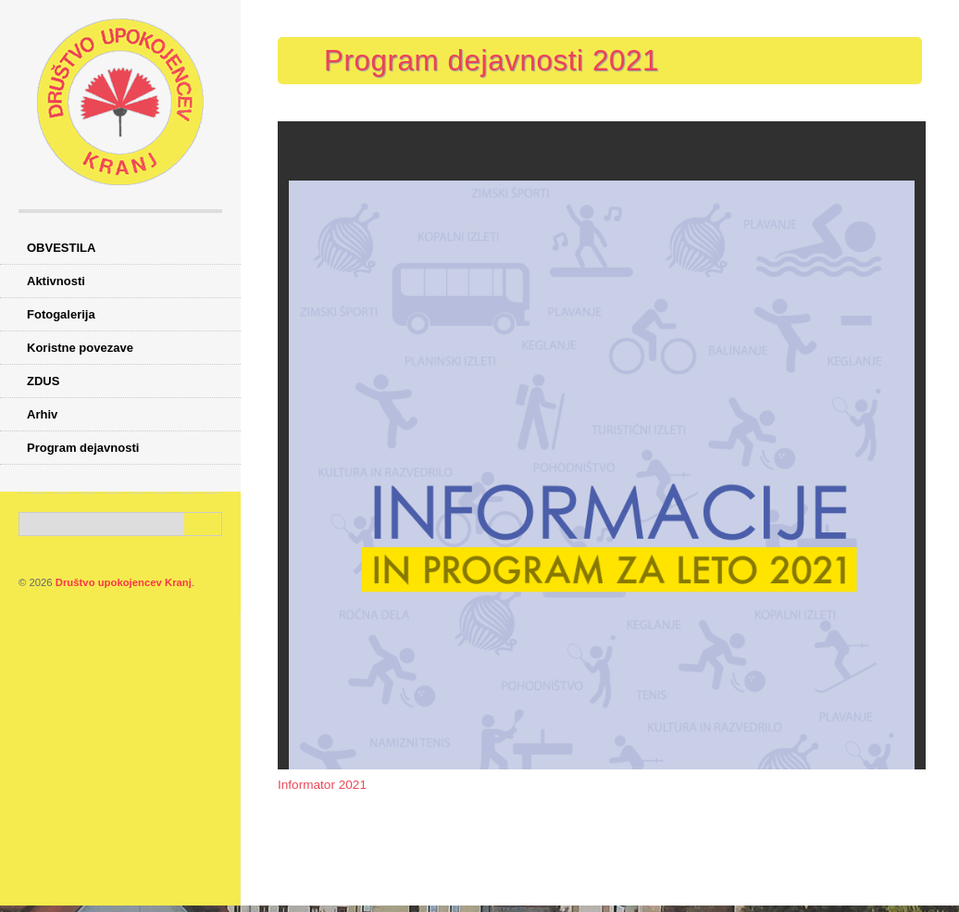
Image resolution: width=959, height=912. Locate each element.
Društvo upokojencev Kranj (124, 582)
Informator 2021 (322, 785)
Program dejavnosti (83, 448)
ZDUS (43, 381)
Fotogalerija (61, 314)
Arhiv (42, 414)
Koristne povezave (80, 348)
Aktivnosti (56, 281)
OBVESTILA (61, 248)
